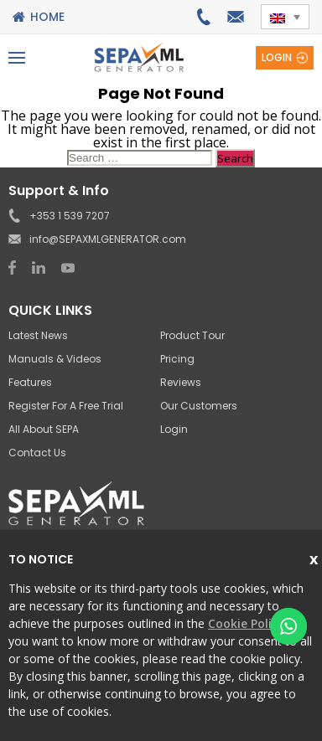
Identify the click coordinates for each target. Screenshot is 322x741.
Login (277, 57)
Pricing (177, 359)
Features (30, 382)
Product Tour (192, 335)
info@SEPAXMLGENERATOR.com (235, 17)
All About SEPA (43, 429)
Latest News (38, 335)
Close (315, 557)
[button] (285, 16)
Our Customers (198, 406)
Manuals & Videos (54, 359)
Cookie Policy (246, 623)
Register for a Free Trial (65, 406)
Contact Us (37, 452)
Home (47, 16)
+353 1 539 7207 (203, 17)
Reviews (180, 382)
